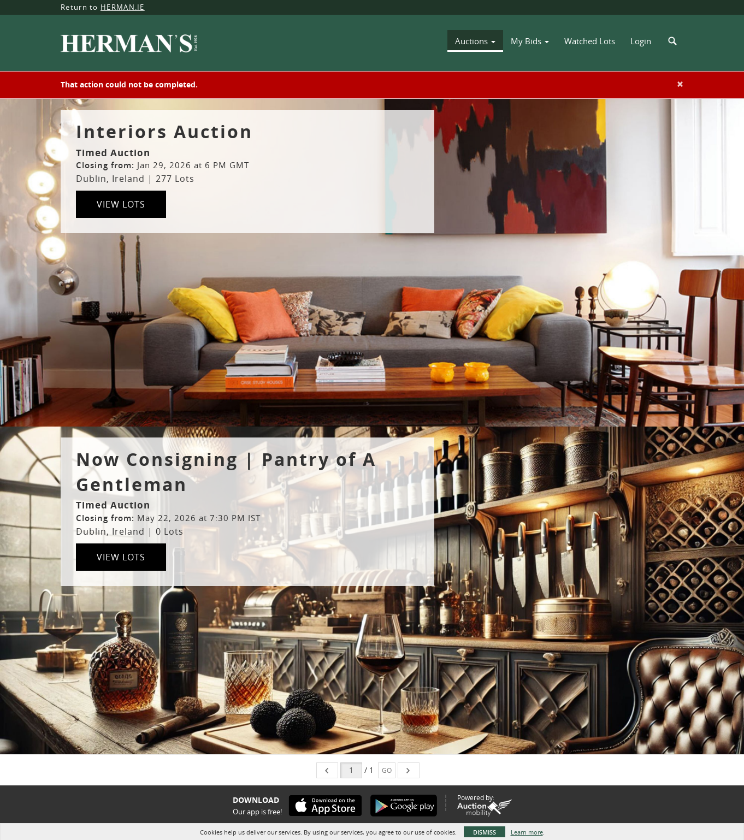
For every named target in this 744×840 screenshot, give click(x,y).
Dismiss (484, 832)
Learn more (527, 832)
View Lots (121, 204)
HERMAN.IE (123, 7)
